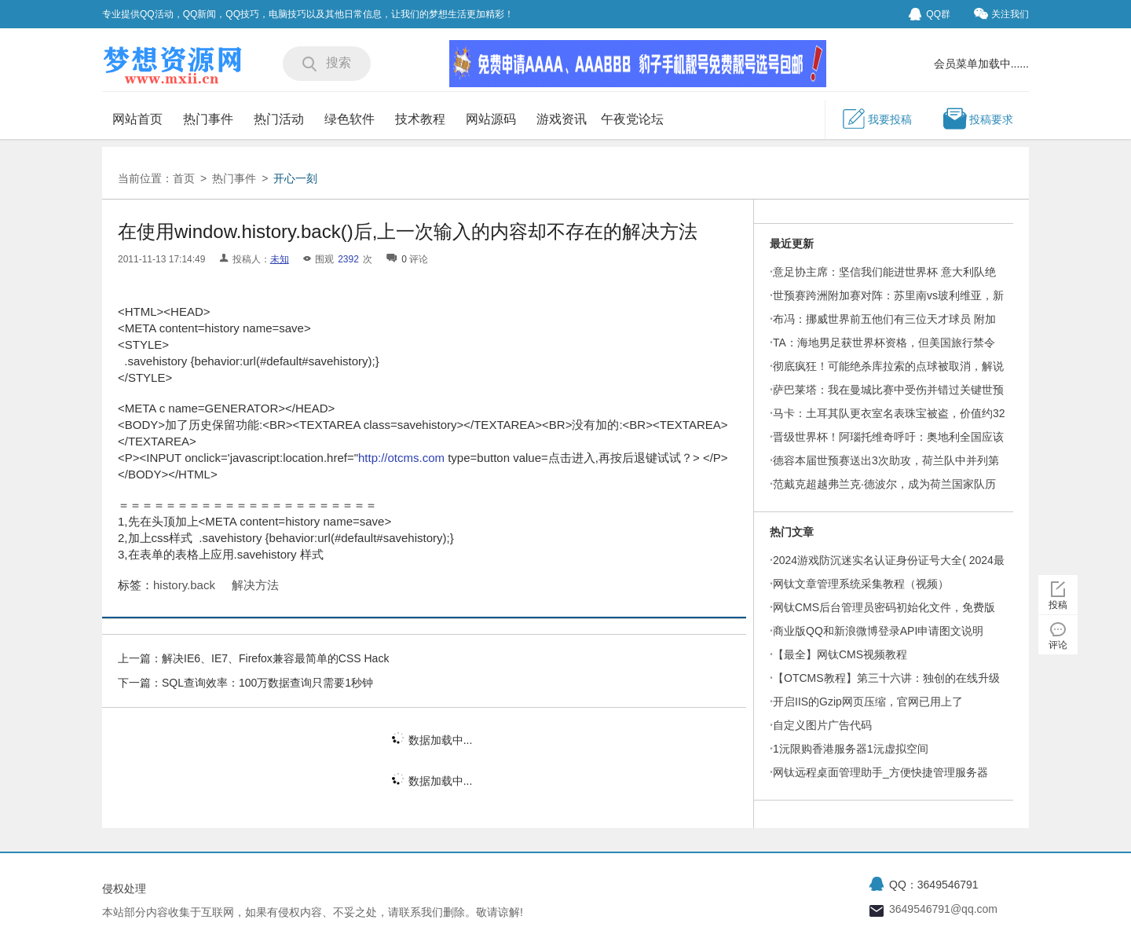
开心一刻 (298, 178)
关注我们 (1001, 14)
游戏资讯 (561, 119)
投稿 (1058, 604)
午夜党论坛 (632, 119)
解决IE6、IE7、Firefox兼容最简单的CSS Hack (275, 658)
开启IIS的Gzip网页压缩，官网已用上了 (868, 701)
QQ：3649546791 (934, 884)
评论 (1058, 644)
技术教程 (420, 119)
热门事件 (208, 119)
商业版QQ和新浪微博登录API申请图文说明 (878, 631)
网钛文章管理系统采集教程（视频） (861, 583)
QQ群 (929, 14)
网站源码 (491, 119)
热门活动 (279, 119)
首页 (184, 178)
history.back (184, 585)
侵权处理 (124, 888)
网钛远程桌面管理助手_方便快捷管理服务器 (880, 772)
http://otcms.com (401, 457)
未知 (279, 259)
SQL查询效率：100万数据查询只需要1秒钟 (267, 682)
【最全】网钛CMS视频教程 (840, 654)
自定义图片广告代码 (822, 725)
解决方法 (255, 585)
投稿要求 (977, 118)
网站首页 (137, 119)
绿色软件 (349, 119)
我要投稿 (876, 118)
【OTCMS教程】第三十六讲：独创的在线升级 (886, 678)
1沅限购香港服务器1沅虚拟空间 (850, 748)
